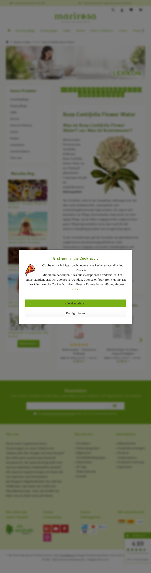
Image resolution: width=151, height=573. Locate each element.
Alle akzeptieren (75, 303)
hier (77, 289)
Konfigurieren (75, 313)
